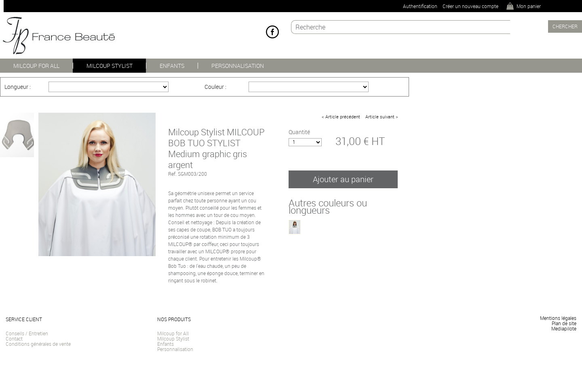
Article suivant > (381, 117)
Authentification (420, 6)
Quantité (299, 132)
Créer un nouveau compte (470, 6)
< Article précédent (341, 117)
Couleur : (215, 86)
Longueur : (17, 86)
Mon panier (529, 6)
